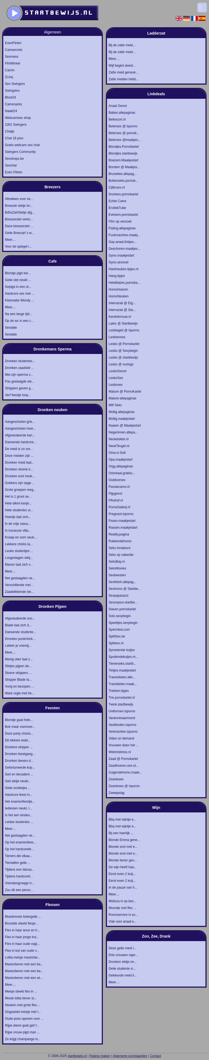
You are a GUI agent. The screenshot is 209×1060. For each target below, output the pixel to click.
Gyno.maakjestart (121, 255)
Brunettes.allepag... (123, 174)
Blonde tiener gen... (123, 860)
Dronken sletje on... (123, 962)
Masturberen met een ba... (24, 964)
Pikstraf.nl (116, 500)
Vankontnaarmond (122, 718)
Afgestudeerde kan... (20, 435)
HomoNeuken (118, 296)
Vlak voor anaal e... (123, 921)
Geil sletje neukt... (18, 781)
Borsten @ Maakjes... (124, 167)
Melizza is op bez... (122, 901)
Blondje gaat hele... (19, 720)
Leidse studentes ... (19, 822)
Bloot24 (10, 97)
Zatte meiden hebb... (124, 79)
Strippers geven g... (19, 388)
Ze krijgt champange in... (23, 1039)
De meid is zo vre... (19, 449)
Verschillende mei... (19, 585)
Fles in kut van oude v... (22, 951)
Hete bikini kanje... (18, 503)
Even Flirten (13, 172)
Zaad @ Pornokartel (123, 759)
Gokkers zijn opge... (19, 483)
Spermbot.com (119, 629)
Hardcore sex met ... (19, 293)
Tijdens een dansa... (19, 869)
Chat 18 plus (14, 138)
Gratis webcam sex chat (22, 145)
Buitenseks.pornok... (123, 181)
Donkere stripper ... (19, 747)
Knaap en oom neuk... (21, 537)
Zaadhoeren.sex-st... (124, 766)
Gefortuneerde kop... (20, 767)
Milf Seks (115, 405)
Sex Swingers (15, 84)
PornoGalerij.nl (119, 507)
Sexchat (11, 165)
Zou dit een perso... (19, 890)
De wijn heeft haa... (123, 867)
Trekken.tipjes (119, 691)
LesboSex (116, 378)
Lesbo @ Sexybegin (123, 351)
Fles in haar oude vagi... (22, 944)
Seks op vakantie (121, 555)
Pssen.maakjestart (122, 521)
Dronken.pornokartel (123, 194)
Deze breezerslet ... (19, 226)
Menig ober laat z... (19, 659)
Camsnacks (13, 104)
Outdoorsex (117, 480)
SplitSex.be (117, 636)
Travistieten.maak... (123, 684)
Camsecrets (13, 50)
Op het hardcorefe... (19, 849)
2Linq (9, 77)
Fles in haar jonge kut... (22, 937)
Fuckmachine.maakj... (124, 235)
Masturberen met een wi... (24, 978)
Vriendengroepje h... (19, 883)
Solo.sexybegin (120, 616)
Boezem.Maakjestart (123, 160)
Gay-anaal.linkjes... (122, 242)
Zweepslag (116, 793)
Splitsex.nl (116, 643)
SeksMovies (117, 568)
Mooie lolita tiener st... (21, 998)
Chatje (9, 131)
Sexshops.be (14, 159)
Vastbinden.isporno (122, 725)
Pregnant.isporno (121, 514)
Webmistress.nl (120, 752)
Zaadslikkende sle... (19, 592)
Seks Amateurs (120, 548)
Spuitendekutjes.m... (123, 657)
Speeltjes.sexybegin (123, 623)
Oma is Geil (117, 453)
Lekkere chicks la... (19, 544)
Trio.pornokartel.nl (122, 698)
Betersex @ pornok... (124, 133)
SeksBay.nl (117, 561)
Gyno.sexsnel (118, 262)
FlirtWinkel (12, 63)
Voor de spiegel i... (18, 246)
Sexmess (11, 56)
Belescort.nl (117, 119)
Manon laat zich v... (19, 564)
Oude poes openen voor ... (24, 1019)
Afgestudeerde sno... (20, 618)
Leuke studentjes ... (19, 551)
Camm (9, 70)
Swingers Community (20, 152)
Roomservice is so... (123, 915)
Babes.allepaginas (122, 113)
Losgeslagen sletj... (19, 558)
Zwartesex (116, 779)
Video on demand (121, 738)
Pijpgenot (115, 493)
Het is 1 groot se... (18, 496)
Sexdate (11, 327)
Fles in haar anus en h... (22, 930)
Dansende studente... (20, 632)
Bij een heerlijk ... (121, 833)
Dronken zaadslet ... (19, 368)
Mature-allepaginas (122, 398)
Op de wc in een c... (19, 321)
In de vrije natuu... (18, 524)
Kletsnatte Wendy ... (19, 300)
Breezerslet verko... (19, 219)
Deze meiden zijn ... (19, 456)
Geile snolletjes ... (18, 788)
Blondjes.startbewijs (123, 153)
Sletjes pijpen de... (18, 666)
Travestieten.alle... (122, 677)
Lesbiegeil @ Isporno (124, 330)
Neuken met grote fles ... (23, 1005)
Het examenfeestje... (20, 801)
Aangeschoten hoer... (20, 428)
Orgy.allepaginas (121, 466)
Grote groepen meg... (20, 490)
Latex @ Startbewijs (123, 323)
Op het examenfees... (20, 842)
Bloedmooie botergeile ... (23, 917)
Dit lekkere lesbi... (18, 740)
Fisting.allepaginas (122, 228)
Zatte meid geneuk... (123, 72)
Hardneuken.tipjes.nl (123, 269)
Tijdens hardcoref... (19, 876)
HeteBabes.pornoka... (124, 283)
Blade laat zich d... (18, 625)
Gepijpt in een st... (18, 287)
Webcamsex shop (18, 118)
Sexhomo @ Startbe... (125, 589)
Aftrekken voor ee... (19, 199)
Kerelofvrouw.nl (120, 317)
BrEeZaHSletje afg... (20, 212)
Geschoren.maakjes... (124, 249)
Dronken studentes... (20, 361)
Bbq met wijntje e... (122, 819)
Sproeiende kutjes (122, 650)
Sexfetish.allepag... (122, 582)
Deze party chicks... (19, 733)
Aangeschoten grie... (20, 422)
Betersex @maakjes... (125, 140)
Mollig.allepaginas (121, 412)
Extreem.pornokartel (123, 215)
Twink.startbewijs (121, 704)
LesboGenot (117, 371)
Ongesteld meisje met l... (23, 1012)
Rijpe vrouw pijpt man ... (22, 1032)
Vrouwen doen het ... (124, 745)
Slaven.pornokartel (122, 609)
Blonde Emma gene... (124, 840)
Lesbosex (115, 385)
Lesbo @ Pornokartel (124, 344)
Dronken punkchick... (20, 639)
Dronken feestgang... (20, 754)
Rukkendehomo (120, 541)
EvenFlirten (13, 43)
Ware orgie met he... (19, 693)
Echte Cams (117, 201)
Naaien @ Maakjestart (125, 425)
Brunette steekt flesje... (21, 923)
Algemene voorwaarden (130, 1056)
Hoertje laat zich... (18, 517)
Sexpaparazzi (118, 595)
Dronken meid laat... (19, 462)
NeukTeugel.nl (119, 446)
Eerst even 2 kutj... (122, 874)
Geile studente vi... (122, 968)
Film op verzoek (120, 221)
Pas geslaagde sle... (19, 381)
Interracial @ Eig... (122, 303)
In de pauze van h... (123, 887)
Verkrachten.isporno (123, 732)
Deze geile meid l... (122, 948)
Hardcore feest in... (18, 795)
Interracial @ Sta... (122, 310)
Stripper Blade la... (18, 680)
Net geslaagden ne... (20, 578)
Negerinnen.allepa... (123, 432)
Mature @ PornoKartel (125, 391)
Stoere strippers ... (18, 673)
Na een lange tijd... (18, 314)
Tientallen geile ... (17, 863)
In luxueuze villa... (18, 530)
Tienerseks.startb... (122, 663)
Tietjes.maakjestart (122, 670)
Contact (155, 1056)
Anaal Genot (118, 106)
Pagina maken (99, 1056)
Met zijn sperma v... (19, 375)
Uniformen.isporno (122, 711)
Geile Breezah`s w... (19, 233)
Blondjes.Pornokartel (124, 147)
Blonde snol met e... (123, 847)
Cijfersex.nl (117, 187)
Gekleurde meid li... (123, 975)
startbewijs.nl (77, 1056)
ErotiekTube (117, 208)
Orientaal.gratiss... (122, 473)
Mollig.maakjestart (122, 419)
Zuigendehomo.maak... (125, 772)
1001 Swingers (15, 125)
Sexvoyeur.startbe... (123, 602)
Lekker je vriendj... (18, 646)
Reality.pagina (119, 534)
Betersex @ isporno (123, 126)
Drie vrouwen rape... (123, 955)
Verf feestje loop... (18, 395)
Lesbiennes (117, 337)
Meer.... (10, 240)
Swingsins (12, 91)
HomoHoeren (118, 289)
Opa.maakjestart (121, 459)
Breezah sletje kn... (19, 206)
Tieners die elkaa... (18, 856)
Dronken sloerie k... (19, 469)
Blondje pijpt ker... (18, 273)
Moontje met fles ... (122, 908)
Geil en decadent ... (19, 774)
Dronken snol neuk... (20, 476)
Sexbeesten (117, 575)
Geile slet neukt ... (18, 280)
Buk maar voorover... (20, 727)
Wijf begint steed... (122, 65)
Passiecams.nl (119, 487)
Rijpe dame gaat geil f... (22, 1025)
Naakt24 (11, 111)
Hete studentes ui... (19, 510)
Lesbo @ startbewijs (123, 357)
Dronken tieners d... (19, 761)
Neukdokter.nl (118, 439)
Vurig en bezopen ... (19, 686)
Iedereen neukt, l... (18, 808)
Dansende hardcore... (20, 442)
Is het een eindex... (18, 815)
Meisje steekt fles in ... (21, 991)
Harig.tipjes (117, 276)
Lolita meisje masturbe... (22, 957)
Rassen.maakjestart (123, 527)
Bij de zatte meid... (122, 45)
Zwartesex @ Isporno (124, 786)
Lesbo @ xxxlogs (121, 364)
